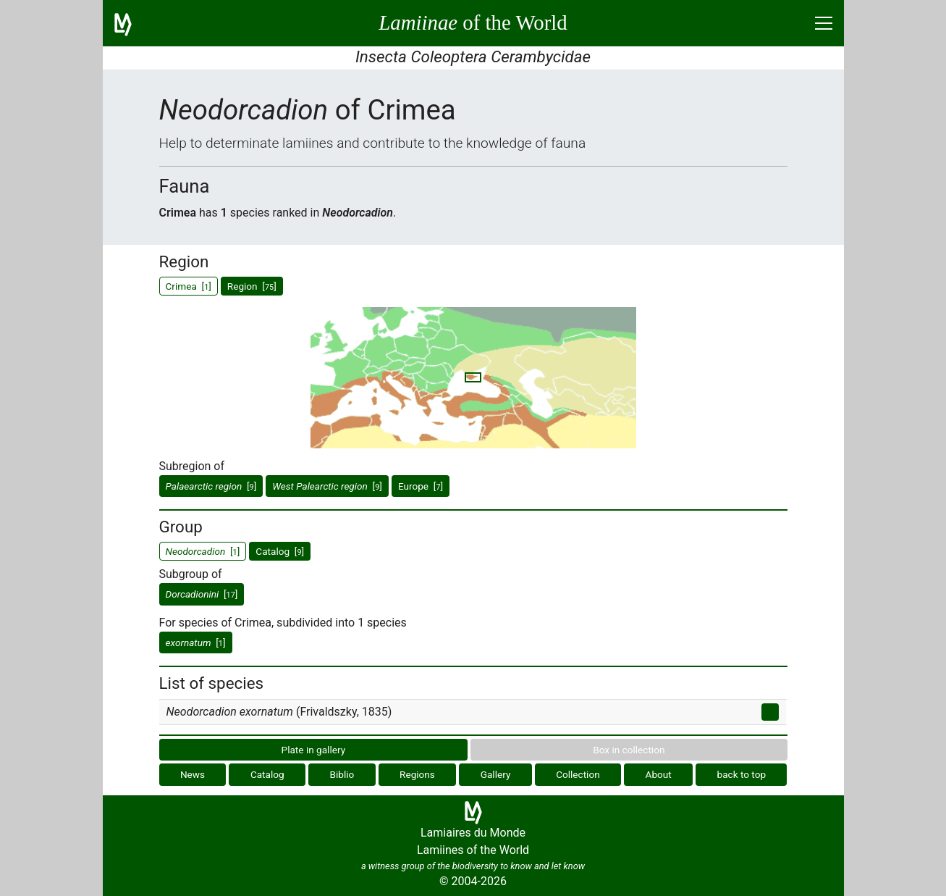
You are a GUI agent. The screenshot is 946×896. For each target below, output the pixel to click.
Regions (417, 774)
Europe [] (420, 486)
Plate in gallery (314, 749)
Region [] (251, 286)
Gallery (496, 774)
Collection (578, 774)
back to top (741, 774)
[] (211, 486)
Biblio (341, 774)
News (192, 774)
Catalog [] (279, 551)
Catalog (267, 774)
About (659, 774)
